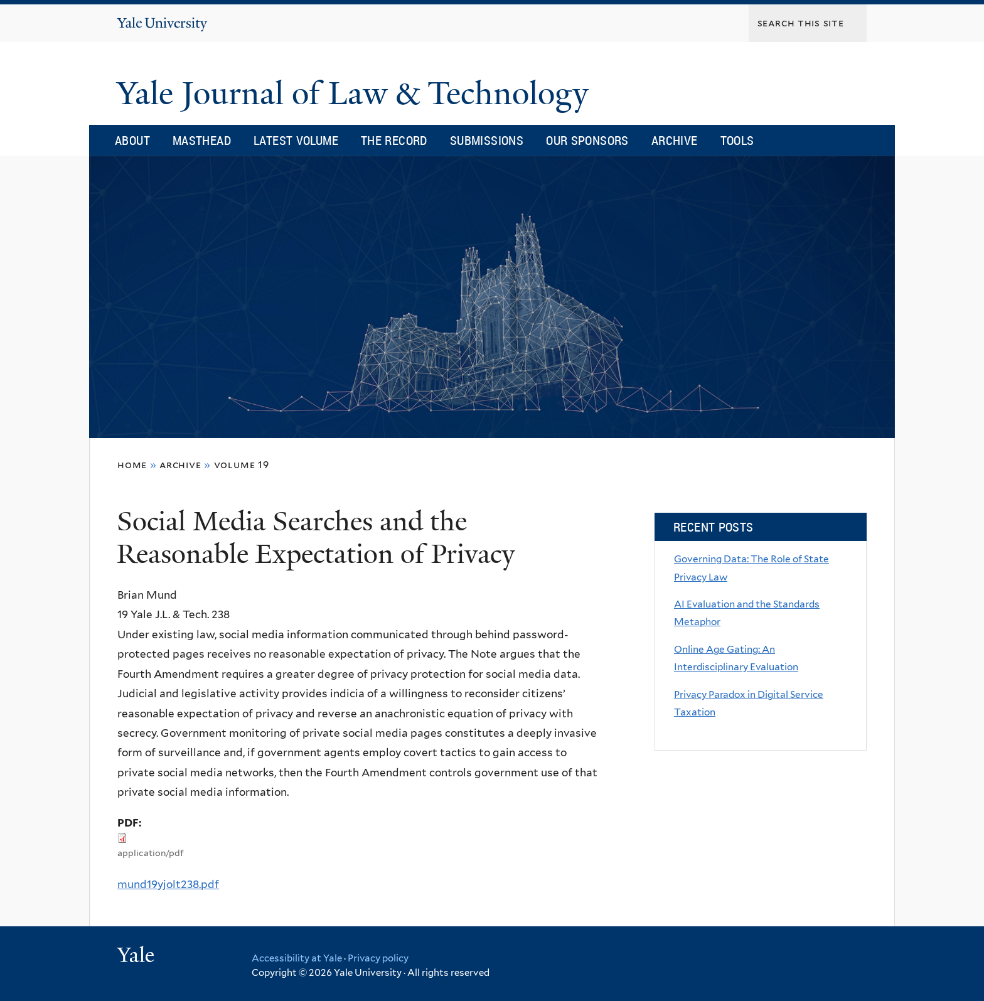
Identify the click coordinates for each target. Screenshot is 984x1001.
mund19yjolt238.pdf (168, 884)
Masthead (202, 140)
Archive (674, 140)
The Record (394, 140)
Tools (737, 140)
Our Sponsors (587, 140)
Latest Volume (296, 140)
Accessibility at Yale (297, 958)
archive (180, 465)
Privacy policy (378, 958)
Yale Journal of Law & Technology (357, 93)
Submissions (486, 140)
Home (132, 465)
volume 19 (241, 465)
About (132, 140)
